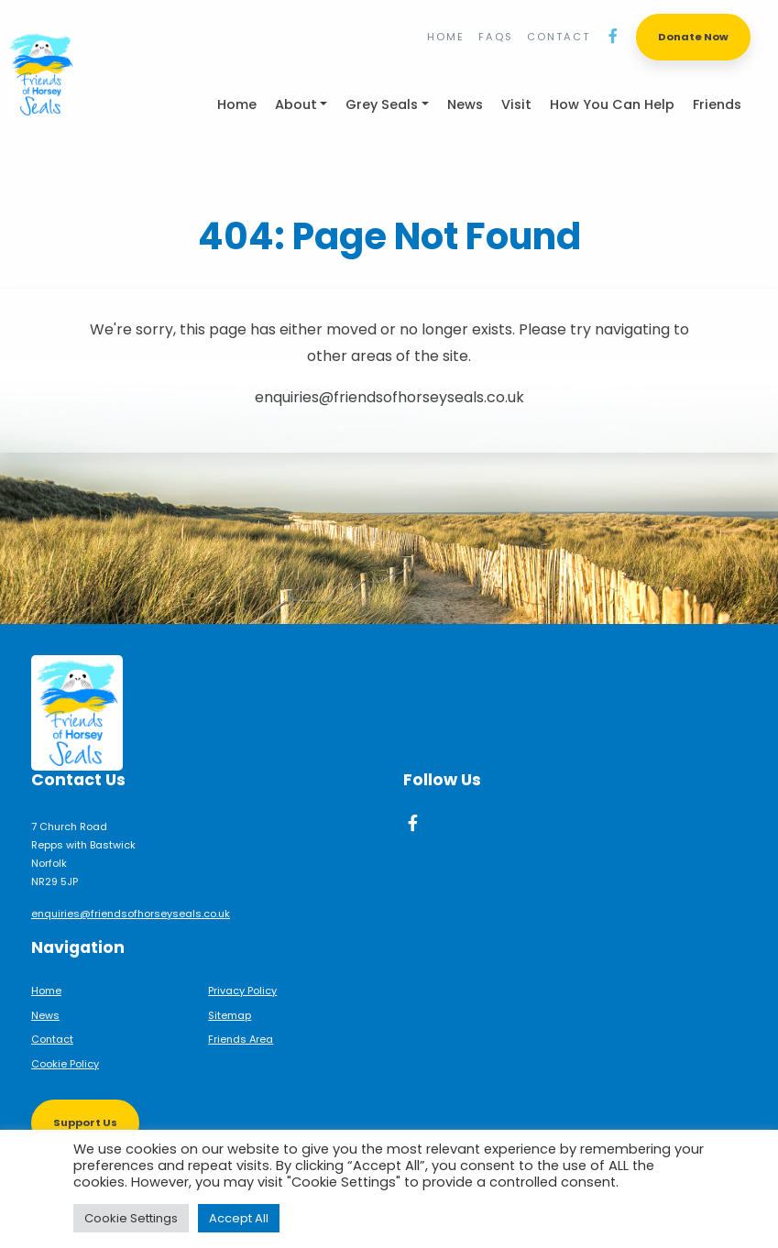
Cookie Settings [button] (131, 1218)
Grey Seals (381, 104)
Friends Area (240, 1039)
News (465, 104)
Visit (516, 104)
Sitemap (229, 1015)
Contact (558, 36)
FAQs (495, 36)
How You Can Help (612, 104)
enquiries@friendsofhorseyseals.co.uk (130, 913)
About (296, 104)
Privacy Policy (242, 990)
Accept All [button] (238, 1218)
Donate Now (693, 36)
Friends (717, 104)
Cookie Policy (65, 1063)
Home (446, 36)
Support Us (85, 1122)
